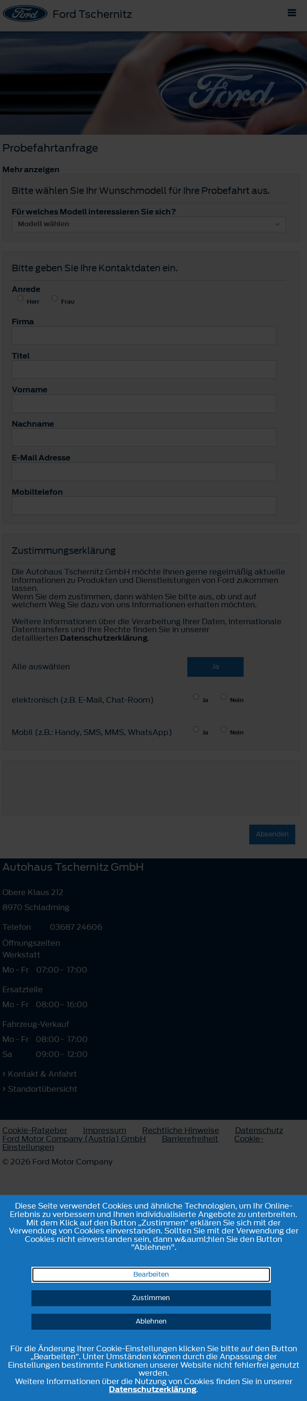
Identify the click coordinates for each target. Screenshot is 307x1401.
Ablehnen (151, 1321)
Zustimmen (151, 1298)
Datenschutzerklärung (152, 1389)
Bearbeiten (151, 1274)
